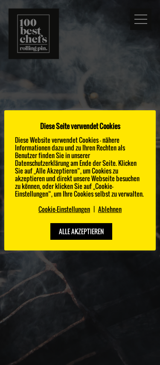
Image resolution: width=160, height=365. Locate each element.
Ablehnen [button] (110, 209)
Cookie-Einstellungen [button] (64, 209)
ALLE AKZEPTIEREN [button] (81, 231)
